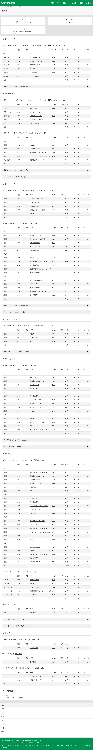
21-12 (53, 407)
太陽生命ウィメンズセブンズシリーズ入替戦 (19, 326)
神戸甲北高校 (17, 31)
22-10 (53, 250)
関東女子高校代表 (36, 680)
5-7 (53, 676)
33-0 (53, 591)
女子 (2, 732)
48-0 (53, 57)
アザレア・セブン (36, 112)
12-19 (53, 472)
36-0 (53, 61)
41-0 (53, 116)
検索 (81, 3)
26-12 (53, 411)
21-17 (53, 243)
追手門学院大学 (28, 31)
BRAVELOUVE (35, 65)
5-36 (53, 156)
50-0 (53, 68)
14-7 (53, 65)
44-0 (53, 108)
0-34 (53, 403)
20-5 (53, 210)
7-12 (53, 246)
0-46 (53, 149)
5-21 (53, 206)
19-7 (53, 532)
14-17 (53, 112)
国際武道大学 (34, 580)
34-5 (53, 385)
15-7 (53, 76)
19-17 (53, 119)
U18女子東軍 (34, 648)
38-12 (53, 551)
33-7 (53, 400)
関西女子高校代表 (36, 668)
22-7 (53, 580)
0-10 (53, 284)
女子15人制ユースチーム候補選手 (13, 697)
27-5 (53, 587)
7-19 (53, 562)
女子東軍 (33, 662)
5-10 (53, 513)
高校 (52, 3)
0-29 (53, 554)
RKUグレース (34, 377)
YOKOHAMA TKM (36, 280)
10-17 (53, 521)
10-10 (53, 528)
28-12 (53, 287)
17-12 (53, 487)
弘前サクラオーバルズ (37, 119)
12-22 (53, 396)
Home (3, 6)
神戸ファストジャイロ (13, 6)
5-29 (53, 426)
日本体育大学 (34, 284)
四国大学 (33, 213)
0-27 (53, 280)
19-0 (53, 480)
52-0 (53, 422)
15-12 (53, 199)
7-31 (53, 381)
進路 (64, 3)
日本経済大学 (34, 72)
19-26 (53, 558)
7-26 (53, 536)
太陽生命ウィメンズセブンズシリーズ (16, 133)
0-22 (53, 261)
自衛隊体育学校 (35, 149)
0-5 (53, 476)
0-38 (53, 334)
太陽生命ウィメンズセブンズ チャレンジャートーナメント (24, 45)
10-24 (53, 430)
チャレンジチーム (38, 133)
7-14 (53, 123)
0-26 (53, 72)
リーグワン (73, 3)
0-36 (53, 341)
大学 (58, 3)
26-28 (53, 265)
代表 (2, 716)
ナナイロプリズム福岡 (37, 239)
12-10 (53, 269)
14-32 (53, 258)
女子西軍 (18, 654)
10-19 (53, 291)
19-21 (53, 202)
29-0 (53, 595)
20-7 (53, 524)
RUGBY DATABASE (8, 3)
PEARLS (32, 145)
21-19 (53, 418)
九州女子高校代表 (36, 676)
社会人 (3, 724)
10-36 (53, 213)
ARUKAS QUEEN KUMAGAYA (40, 156)
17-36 (53, 612)
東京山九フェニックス (37, 160)
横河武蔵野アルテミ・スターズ (40, 152)
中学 (2, 728)
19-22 (53, 388)
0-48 (53, 160)
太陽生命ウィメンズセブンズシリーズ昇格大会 (20, 190)
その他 (88, 3)
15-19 (53, 273)
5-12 (53, 295)
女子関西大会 (7, 604)
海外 (2, 720)
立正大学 (33, 595)
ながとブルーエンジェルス (39, 506)
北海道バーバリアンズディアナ (40, 202)
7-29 (53, 152)
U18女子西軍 (33, 640)
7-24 (53, 547)
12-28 (53, 491)
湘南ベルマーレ (35, 108)
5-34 (53, 145)
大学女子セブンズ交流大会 (12, 572)
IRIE (15, 604)
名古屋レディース (36, 57)
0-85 (53, 662)
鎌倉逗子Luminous (36, 61)
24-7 (53, 583)
